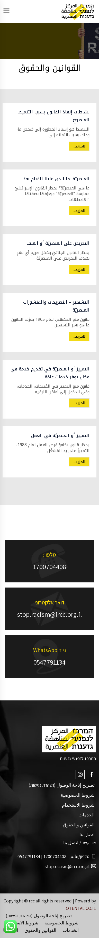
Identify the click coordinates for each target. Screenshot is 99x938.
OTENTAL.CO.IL (81, 908)
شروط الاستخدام (78, 805)
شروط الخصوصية (78, 795)
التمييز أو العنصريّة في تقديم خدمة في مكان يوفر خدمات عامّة (50, 373)
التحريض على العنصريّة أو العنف (57, 243)
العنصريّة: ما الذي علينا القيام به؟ (56, 179)
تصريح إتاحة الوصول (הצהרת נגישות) (62, 785)
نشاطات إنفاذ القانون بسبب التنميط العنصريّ (53, 116)
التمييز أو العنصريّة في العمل (60, 435)
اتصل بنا (87, 835)
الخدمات (86, 815)
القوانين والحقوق (79, 825)
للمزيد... (79, 146)
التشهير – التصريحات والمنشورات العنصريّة (56, 306)
